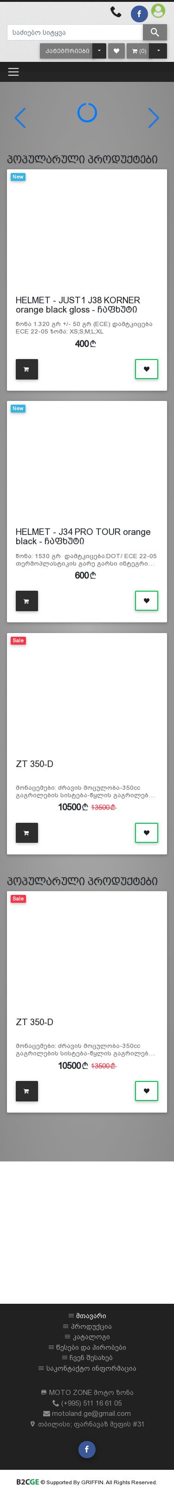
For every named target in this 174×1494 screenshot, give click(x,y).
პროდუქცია (91, 1326)
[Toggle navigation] (13, 71)
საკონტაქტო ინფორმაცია (91, 1368)
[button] (67, 51)
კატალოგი (91, 1337)
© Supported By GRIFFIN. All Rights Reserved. (87, 1482)
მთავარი (91, 1316)
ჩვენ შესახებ (91, 1357)
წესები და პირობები (91, 1347)
